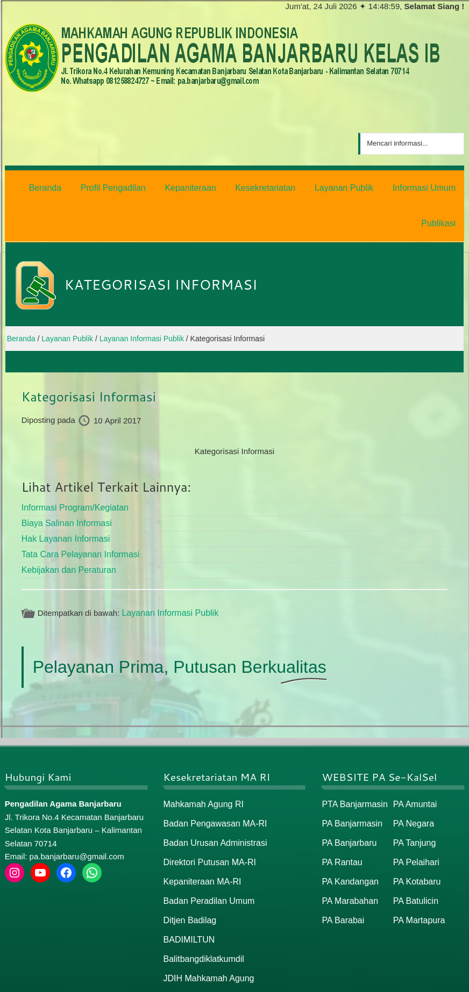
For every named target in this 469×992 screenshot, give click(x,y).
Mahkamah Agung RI (201, 761)
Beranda (353, 979)
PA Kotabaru (415, 835)
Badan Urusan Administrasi (212, 798)
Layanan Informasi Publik (167, 570)
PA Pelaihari (415, 816)
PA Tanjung (413, 798)
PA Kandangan (348, 835)
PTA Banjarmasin (352, 761)
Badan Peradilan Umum (206, 853)
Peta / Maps (439, 979)
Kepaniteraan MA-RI (200, 835)
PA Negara (412, 780)
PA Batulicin (414, 853)
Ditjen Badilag (189, 872)
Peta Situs (394, 979)
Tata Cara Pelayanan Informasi (77, 512)
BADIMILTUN (188, 890)
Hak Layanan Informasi (63, 498)
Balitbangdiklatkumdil (201, 909)
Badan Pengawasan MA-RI (212, 780)
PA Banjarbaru (347, 798)
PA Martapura (417, 872)
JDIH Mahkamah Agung (206, 927)
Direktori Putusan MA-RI (207, 816)
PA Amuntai (413, 761)
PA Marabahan (348, 853)
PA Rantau (341, 816)
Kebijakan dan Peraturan (66, 528)
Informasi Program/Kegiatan (72, 468)
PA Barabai (341, 872)
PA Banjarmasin (350, 780)
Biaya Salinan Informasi (64, 483)
